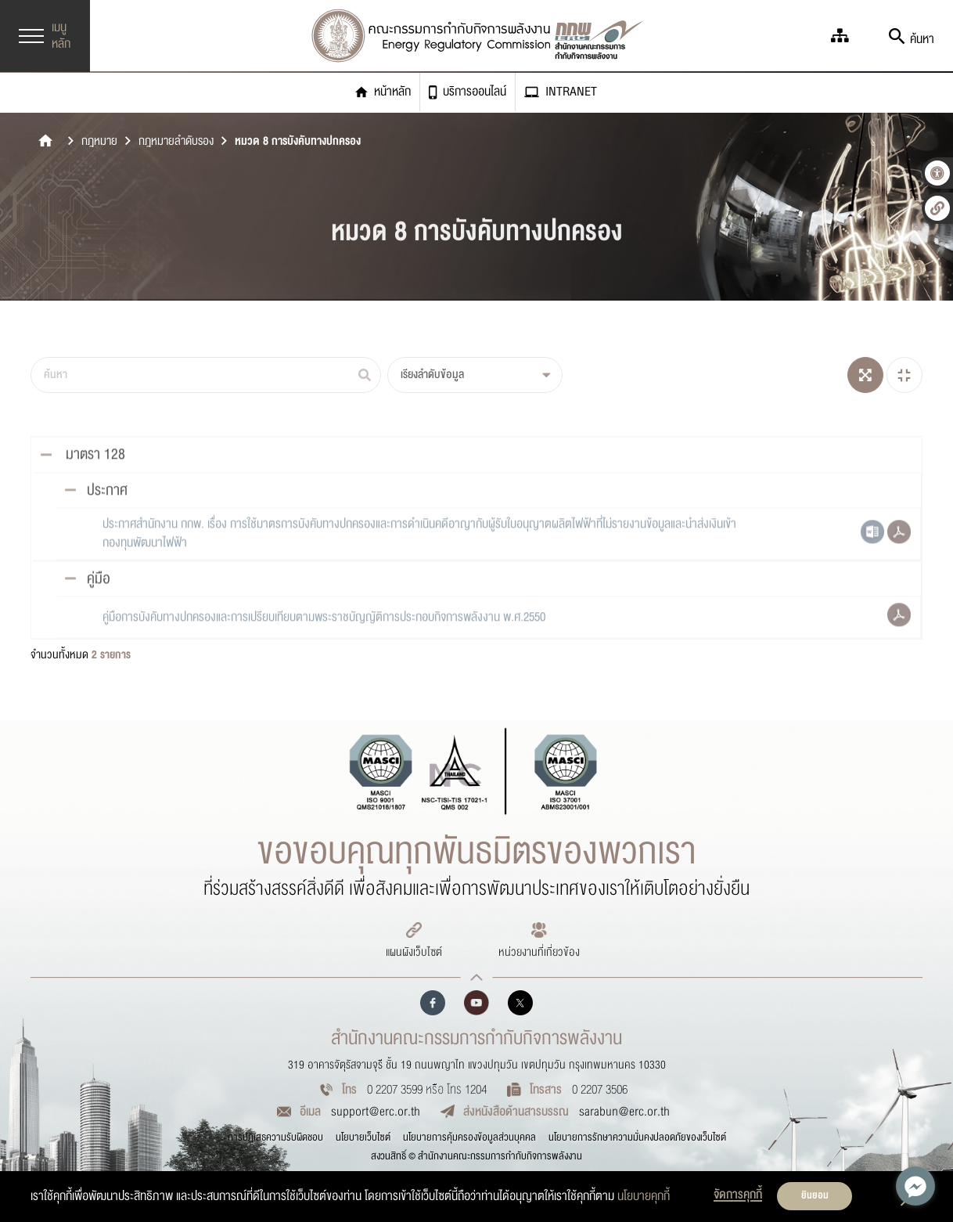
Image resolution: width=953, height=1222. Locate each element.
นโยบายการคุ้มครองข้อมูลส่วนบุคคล (469, 1137)
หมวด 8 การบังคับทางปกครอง (298, 141)
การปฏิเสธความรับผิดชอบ (275, 1137)
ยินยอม (815, 1195)
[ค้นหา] (206, 375)
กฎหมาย (99, 141)
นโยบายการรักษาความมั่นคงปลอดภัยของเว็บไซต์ (637, 1137)
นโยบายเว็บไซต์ (363, 1137)
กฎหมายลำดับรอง (176, 141)
